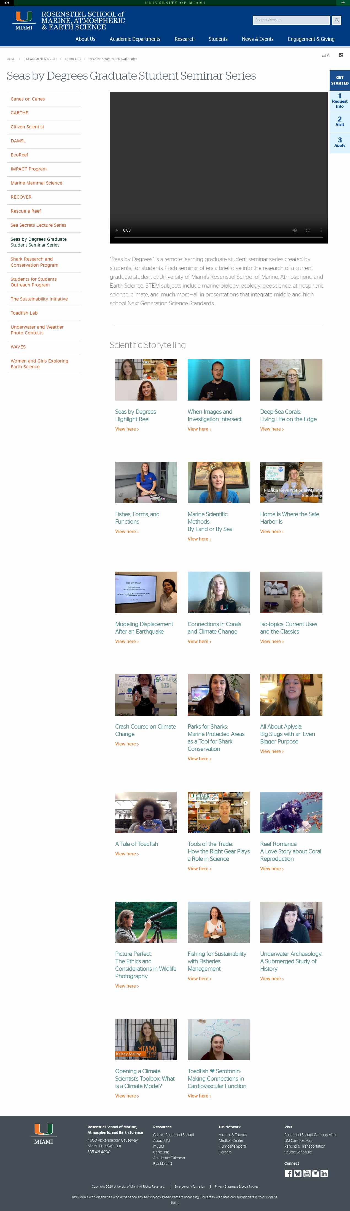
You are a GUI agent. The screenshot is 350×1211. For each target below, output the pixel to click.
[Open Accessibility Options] (7, 3)
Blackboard (162, 1164)
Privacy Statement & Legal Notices (237, 1186)
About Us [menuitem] (85, 39)
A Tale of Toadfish (136, 844)
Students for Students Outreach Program (34, 282)
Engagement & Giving (41, 59)
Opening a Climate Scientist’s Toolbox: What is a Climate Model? (144, 1079)
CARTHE (19, 113)
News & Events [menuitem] (258, 39)
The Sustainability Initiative (39, 299)
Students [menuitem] (218, 39)
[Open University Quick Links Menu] (343, 3)
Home (11, 59)
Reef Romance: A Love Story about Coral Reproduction (290, 851)
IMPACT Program (29, 169)
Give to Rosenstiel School (173, 1135)
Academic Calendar (169, 1158)
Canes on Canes (28, 99)
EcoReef (19, 155)
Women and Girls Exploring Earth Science (39, 364)
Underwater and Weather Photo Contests (37, 330)
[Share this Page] (338, 56)
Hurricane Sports (233, 1146)
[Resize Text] (326, 55)
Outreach (73, 59)
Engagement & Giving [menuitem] (311, 39)
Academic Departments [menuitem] (135, 39)
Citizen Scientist (27, 127)
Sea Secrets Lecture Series (38, 225)
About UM (161, 1141)
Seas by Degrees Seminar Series (113, 59)
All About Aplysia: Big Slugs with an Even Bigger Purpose (287, 734)
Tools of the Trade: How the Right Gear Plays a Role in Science (219, 851)
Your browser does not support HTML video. (219, 168)
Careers (225, 1152)
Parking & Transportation (304, 1146)
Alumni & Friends (233, 1135)
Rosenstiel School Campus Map (310, 1135)
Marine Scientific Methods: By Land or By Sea (210, 522)
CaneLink (161, 1152)
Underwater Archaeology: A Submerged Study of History (291, 961)
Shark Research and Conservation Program (34, 262)
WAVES (18, 347)
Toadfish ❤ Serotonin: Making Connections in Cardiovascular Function (217, 1079)
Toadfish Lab (24, 313)
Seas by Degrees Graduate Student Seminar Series (39, 242)
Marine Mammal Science (36, 183)
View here (127, 429)
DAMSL (18, 141)
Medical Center (231, 1141)
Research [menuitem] (185, 39)
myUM (158, 1146)
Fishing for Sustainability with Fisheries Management (217, 961)
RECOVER (21, 197)
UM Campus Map (298, 1141)
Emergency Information (190, 1186)
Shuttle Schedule (298, 1152)
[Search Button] (336, 20)
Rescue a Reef (26, 211)
